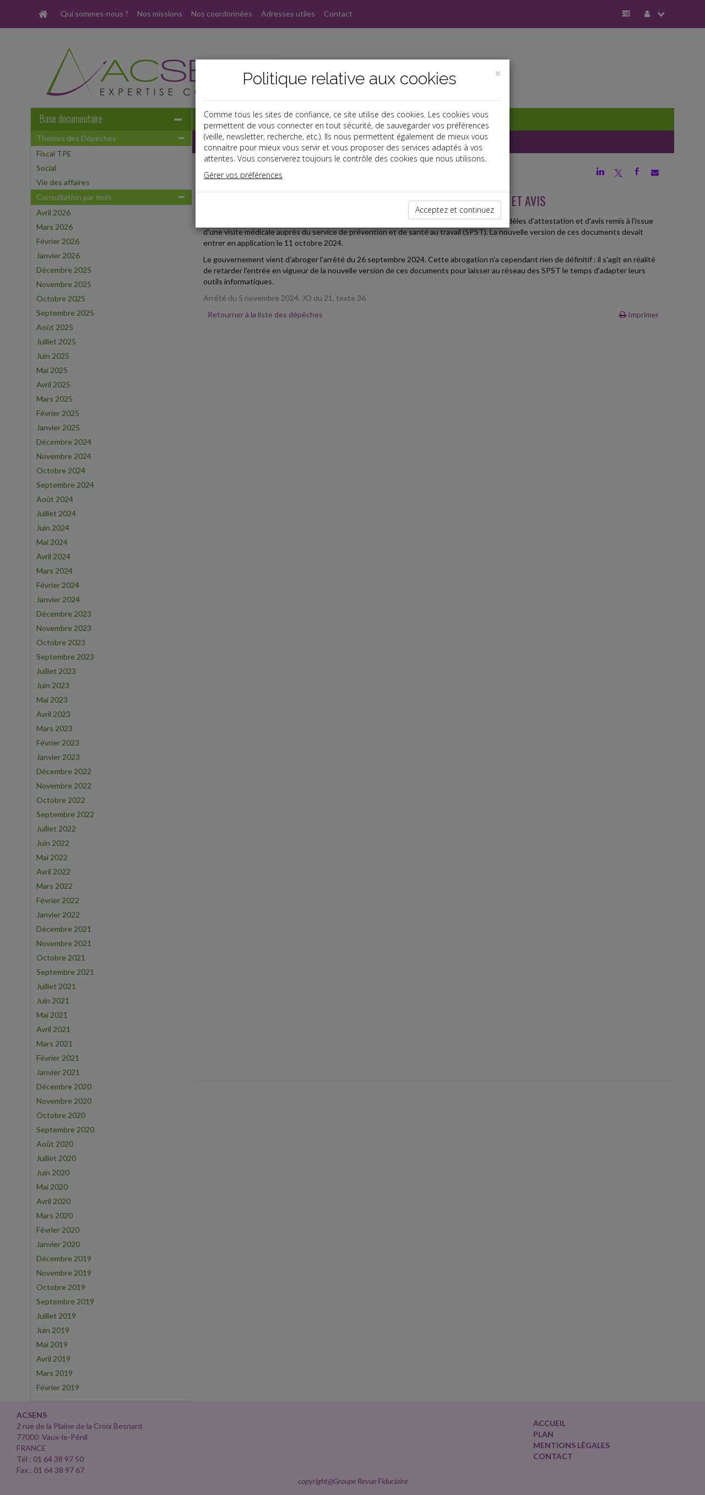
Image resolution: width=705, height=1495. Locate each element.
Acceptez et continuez (454, 209)
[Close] (498, 73)
